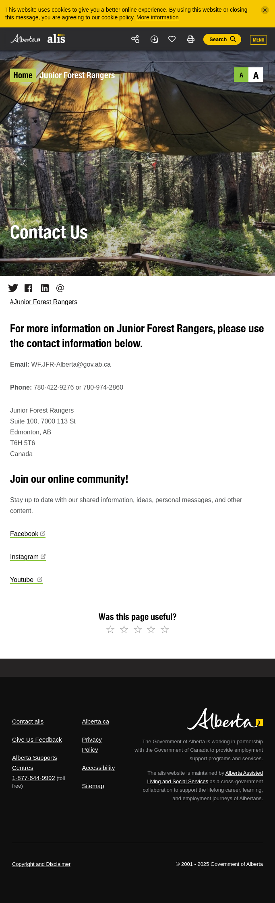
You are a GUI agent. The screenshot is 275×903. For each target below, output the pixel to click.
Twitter (10, 288)
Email (58, 288)
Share (136, 39)
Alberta (25, 38)
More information (157, 17)
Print (190, 39)
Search (218, 39)
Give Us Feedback (37, 739)
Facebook (26, 288)
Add (154, 39)
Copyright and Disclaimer (41, 864)
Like (172, 39)
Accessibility (98, 767)
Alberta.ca (95, 721)
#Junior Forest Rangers (43, 301)
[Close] (265, 10)
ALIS (56, 38)
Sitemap (93, 785)
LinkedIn (42, 288)
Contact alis (27, 721)
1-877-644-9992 (33, 777)
